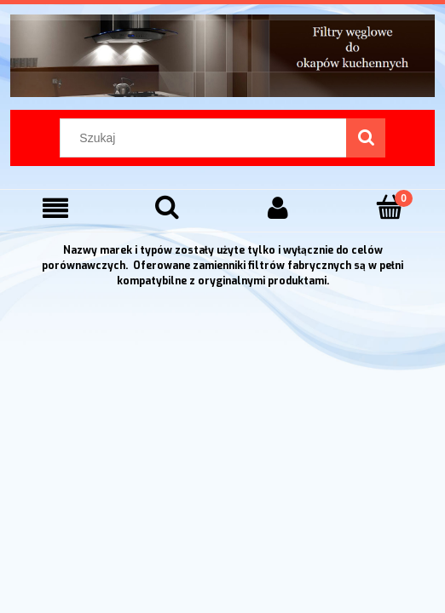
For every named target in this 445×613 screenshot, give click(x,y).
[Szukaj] (365, 138)
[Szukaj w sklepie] (206, 138)
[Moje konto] (278, 208)
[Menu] (55, 208)
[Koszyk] (390, 207)
